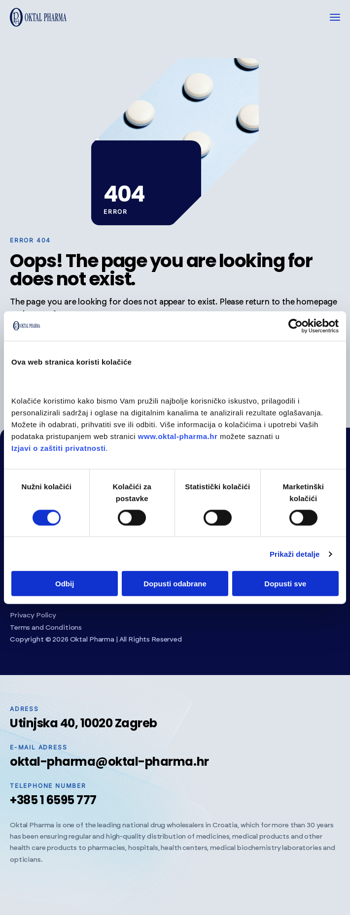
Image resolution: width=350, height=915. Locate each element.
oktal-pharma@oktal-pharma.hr (109, 761)
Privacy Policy (33, 615)
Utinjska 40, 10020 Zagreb (83, 723)
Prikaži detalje (295, 553)
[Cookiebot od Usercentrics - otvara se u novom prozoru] (295, 325)
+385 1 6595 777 (53, 800)
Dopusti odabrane (175, 583)
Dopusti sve (285, 583)
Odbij (64, 583)
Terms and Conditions (46, 627)
